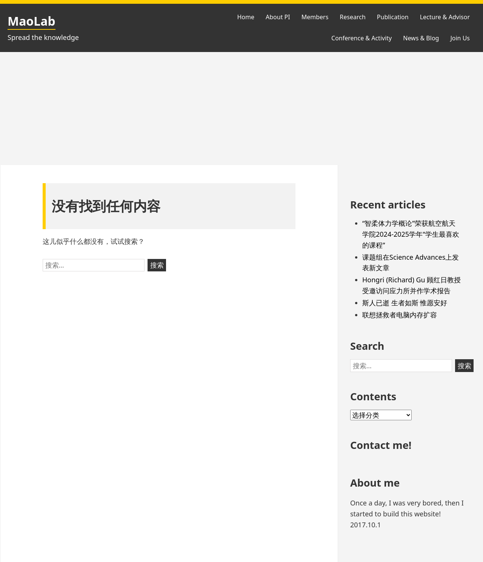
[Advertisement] (241, 108)
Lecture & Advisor (445, 17)
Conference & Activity (361, 38)
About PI (278, 17)
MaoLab (31, 21)
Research (353, 17)
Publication (393, 17)
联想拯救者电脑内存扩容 (399, 314)
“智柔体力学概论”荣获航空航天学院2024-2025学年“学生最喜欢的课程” (410, 234)
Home (245, 17)
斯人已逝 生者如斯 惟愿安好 (404, 302)
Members (315, 17)
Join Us (460, 38)
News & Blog (421, 38)
